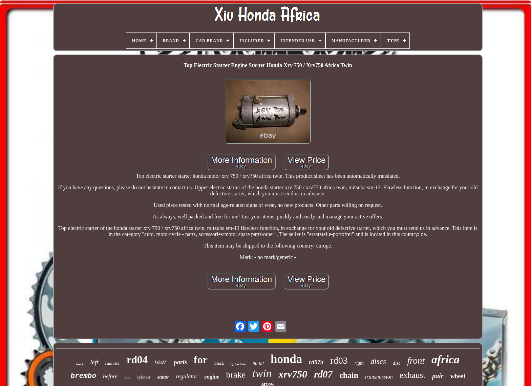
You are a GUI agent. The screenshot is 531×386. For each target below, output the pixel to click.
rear (160, 361)
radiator (112, 363)
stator (163, 377)
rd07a (316, 362)
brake (236, 375)
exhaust (412, 375)
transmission (379, 377)
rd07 (323, 374)
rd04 (137, 360)
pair (437, 376)
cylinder (143, 377)
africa (445, 359)
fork (127, 378)
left (94, 362)
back (79, 364)
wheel (457, 376)
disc (397, 363)
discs (378, 361)
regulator (187, 376)
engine (211, 377)
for (201, 359)
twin (262, 373)
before (110, 376)
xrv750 (292, 374)
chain (348, 375)
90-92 (258, 363)
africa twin (238, 364)
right (359, 363)
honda (286, 359)
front (416, 361)
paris (180, 362)
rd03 (338, 360)
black (219, 363)
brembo (83, 376)
